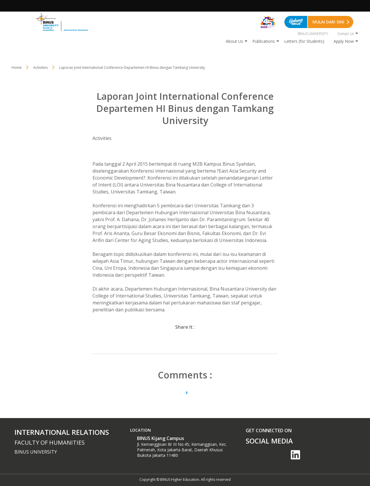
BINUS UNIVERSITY (313, 33)
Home (17, 67)
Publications (263, 41)
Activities (40, 67)
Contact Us (345, 33)
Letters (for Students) (304, 41)
